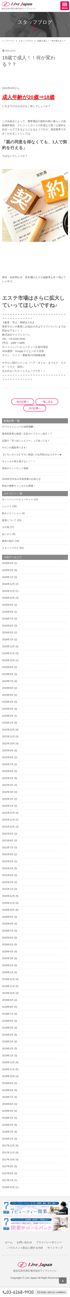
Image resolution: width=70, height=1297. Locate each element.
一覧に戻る (47, 401)
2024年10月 (8, 597)
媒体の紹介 (8, 541)
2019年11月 (8, 986)
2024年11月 (8, 591)
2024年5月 (7, 632)
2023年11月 (8, 653)
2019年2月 (7, 1048)
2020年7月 (7, 930)
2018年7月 (7, 1097)
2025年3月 (7, 563)
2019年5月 (7, 1027)
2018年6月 (7, 1104)
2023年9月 (7, 667)
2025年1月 (7, 577)
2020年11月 (8, 903)
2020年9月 (7, 916)
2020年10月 (8, 909)
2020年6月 (7, 937)
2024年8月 (7, 611)
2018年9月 (7, 1083)
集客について (9, 520)
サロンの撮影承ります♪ (14, 447)
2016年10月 (8, 1187)
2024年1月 (7, 639)
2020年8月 (7, 923)
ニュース (7, 506)
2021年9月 (7, 833)
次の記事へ (35, 408)
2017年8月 (7, 1173)
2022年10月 (8, 743)
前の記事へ (23, 401)
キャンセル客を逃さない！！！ (18, 461)
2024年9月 (7, 604)
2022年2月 (7, 799)
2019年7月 (7, 1013)
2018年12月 (8, 1062)
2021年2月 (7, 882)
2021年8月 (7, 840)
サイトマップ (55, 1247)
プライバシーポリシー (49, 1242)
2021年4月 (7, 868)
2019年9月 (7, 1000)
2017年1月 (7, 1180)
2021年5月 (7, 861)
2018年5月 (7, 1110)
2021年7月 (7, 847)
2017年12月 (8, 1145)
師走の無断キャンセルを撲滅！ (18, 485)
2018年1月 (7, 1138)
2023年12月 (8, 646)
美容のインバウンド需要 (15, 468)
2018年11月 (8, 1069)
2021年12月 (8, 812)
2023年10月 (8, 660)
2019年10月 (8, 993)
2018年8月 (7, 1090)
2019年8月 (7, 1006)
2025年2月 (7, 570)
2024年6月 (7, 625)
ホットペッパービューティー (17, 499)
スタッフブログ (26, 41)
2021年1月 (7, 889)
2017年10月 (8, 1159)
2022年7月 (7, 764)
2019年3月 (7, 1041)
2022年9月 (7, 750)
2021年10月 (8, 826)
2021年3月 (7, 875)
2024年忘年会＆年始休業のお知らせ (21, 479)
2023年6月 (7, 688)
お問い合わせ (24, 1242)
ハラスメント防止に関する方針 (25, 1247)
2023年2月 (7, 715)
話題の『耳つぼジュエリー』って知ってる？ (26, 440)
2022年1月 (7, 805)
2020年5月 (7, 944)
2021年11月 (8, 819)
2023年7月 (7, 681)
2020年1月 (7, 972)
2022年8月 (7, 757)
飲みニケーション (11, 513)
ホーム (9, 1242)
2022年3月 (7, 792)
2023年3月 (7, 708)
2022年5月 (7, 778)
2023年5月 (7, 695)
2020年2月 (7, 965)
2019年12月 (8, 979)
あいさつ (7, 534)
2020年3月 (7, 958)
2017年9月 (7, 1166)
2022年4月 (7, 785)
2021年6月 (7, 854)
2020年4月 (7, 951)
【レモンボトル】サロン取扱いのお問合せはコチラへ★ (32, 454)
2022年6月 (7, 771)
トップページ (8, 41)
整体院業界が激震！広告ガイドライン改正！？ (27, 433)
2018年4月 (7, 1117)
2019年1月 (7, 1055)
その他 (5, 527)
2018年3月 (7, 1124)
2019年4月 (7, 1034)
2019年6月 (7, 1020)
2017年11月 (8, 1152)
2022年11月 (8, 736)
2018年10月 (8, 1076)
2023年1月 (7, 722)
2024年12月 (8, 584)
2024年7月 (7, 618)
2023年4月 (7, 701)
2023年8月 (7, 674)
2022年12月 (8, 729)
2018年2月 (7, 1131)
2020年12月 (8, 896)
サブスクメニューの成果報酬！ (18, 426)
